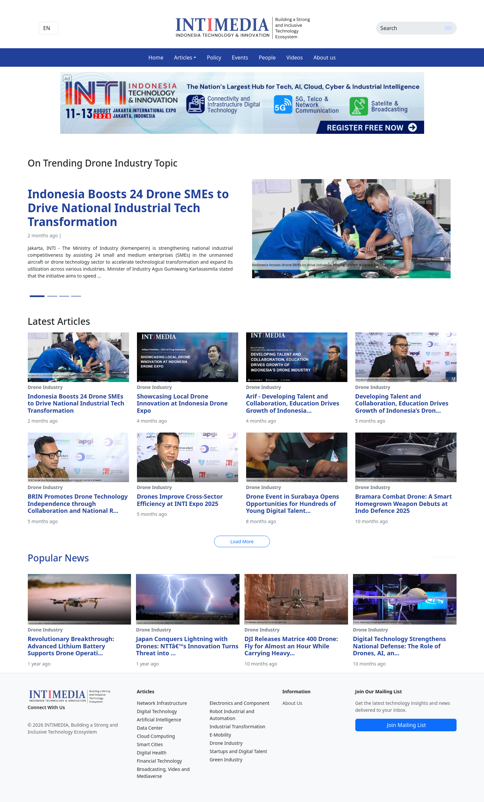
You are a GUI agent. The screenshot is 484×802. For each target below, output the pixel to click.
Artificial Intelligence (159, 719)
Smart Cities (150, 744)
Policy (214, 57)
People (267, 57)
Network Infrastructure (162, 703)
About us (324, 57)
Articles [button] (183, 57)
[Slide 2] (52, 296)
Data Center (150, 728)
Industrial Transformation (238, 726)
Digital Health (152, 752)
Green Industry (226, 759)
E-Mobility (220, 735)
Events (240, 57)
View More (443, 556)
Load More (241, 541)
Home (155, 57)
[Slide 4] (76, 296)
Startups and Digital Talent (238, 751)
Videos (294, 57)
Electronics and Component (240, 703)
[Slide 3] (64, 296)
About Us (292, 703)
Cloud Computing (156, 736)
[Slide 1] (36, 296)
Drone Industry (226, 743)
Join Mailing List (406, 725)
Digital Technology (157, 711)
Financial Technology (159, 761)
